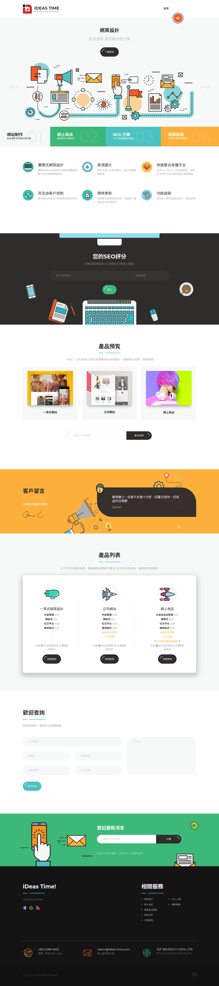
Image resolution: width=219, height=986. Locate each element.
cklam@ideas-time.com (113, 949)
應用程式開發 (150, 910)
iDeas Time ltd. (49, 975)
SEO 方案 (176, 899)
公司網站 (109, 609)
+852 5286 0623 (48, 949)
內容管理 (148, 920)
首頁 (166, 8)
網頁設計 (148, 899)
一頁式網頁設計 (51, 609)
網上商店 (168, 412)
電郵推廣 (176, 904)
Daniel (116, 507)
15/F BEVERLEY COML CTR (175, 949)
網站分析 (148, 915)
